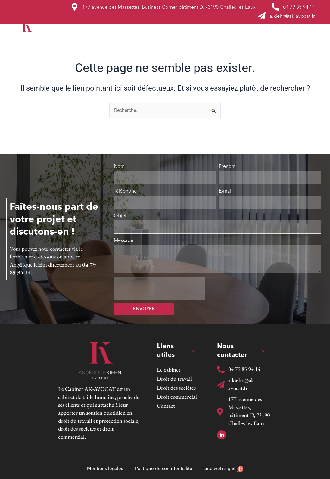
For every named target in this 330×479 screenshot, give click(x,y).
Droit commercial (259, 28)
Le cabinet (117, 28)
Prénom (227, 166)
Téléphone (125, 191)
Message (123, 240)
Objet (120, 216)
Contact (300, 28)
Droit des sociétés (207, 28)
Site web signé (223, 469)
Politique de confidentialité (163, 469)
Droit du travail (157, 28)
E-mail (225, 191)
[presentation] (159, 288)
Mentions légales (105, 469)
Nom (119, 166)
